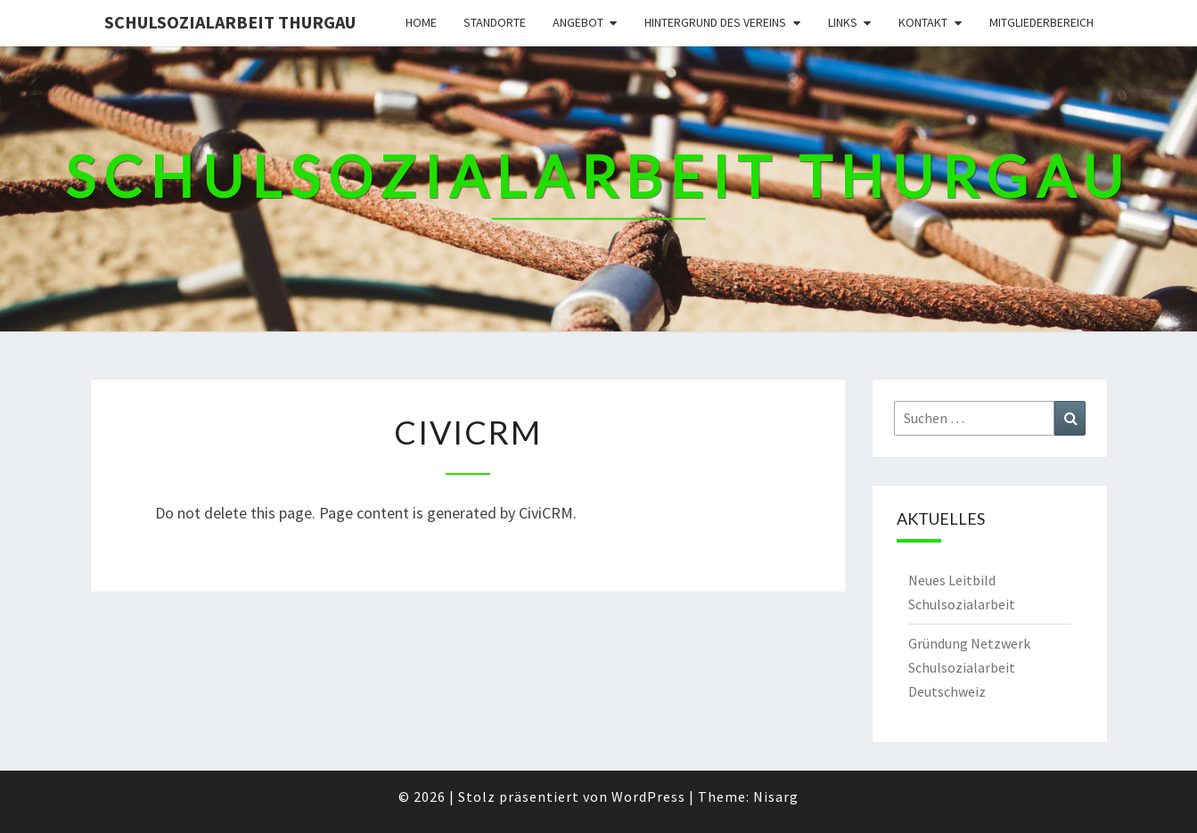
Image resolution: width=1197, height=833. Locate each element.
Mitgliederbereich (1041, 22)
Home (421, 22)
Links (842, 22)
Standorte (494, 22)
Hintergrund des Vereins (715, 22)
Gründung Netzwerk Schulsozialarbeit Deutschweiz (969, 667)
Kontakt (922, 22)
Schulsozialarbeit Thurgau (230, 22)
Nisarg (776, 796)
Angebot (578, 22)
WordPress (648, 796)
